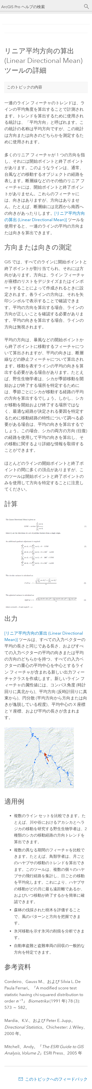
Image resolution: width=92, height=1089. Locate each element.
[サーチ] (86, 6)
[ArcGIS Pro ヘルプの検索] (41, 6)
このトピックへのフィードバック (56, 1079)
